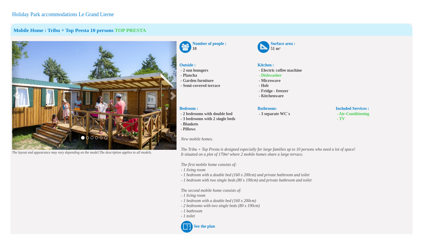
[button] (16, 95)
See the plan (204, 226)
